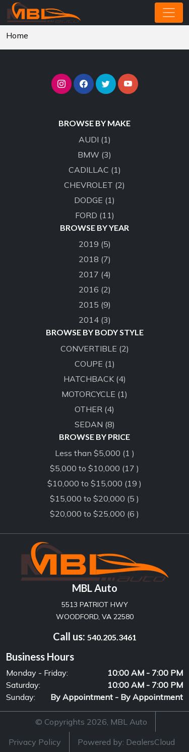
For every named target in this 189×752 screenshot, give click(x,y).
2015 (95, 304)
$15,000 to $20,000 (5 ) (94, 498)
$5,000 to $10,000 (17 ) (94, 468)
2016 (95, 289)
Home (17, 35)
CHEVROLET (94, 185)
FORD (94, 215)
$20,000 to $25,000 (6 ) (94, 514)
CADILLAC (95, 170)
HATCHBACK (95, 379)
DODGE (94, 200)
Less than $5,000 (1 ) (95, 453)
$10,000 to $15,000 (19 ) (94, 483)
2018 (95, 259)
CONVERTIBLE (94, 348)
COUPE (95, 364)
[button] (61, 84)
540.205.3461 (112, 637)
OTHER (94, 409)
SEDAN (95, 424)
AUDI (95, 139)
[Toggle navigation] (169, 13)
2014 (95, 320)
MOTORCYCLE (94, 394)
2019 (95, 244)
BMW (94, 154)
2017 (95, 274)
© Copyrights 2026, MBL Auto (91, 722)
